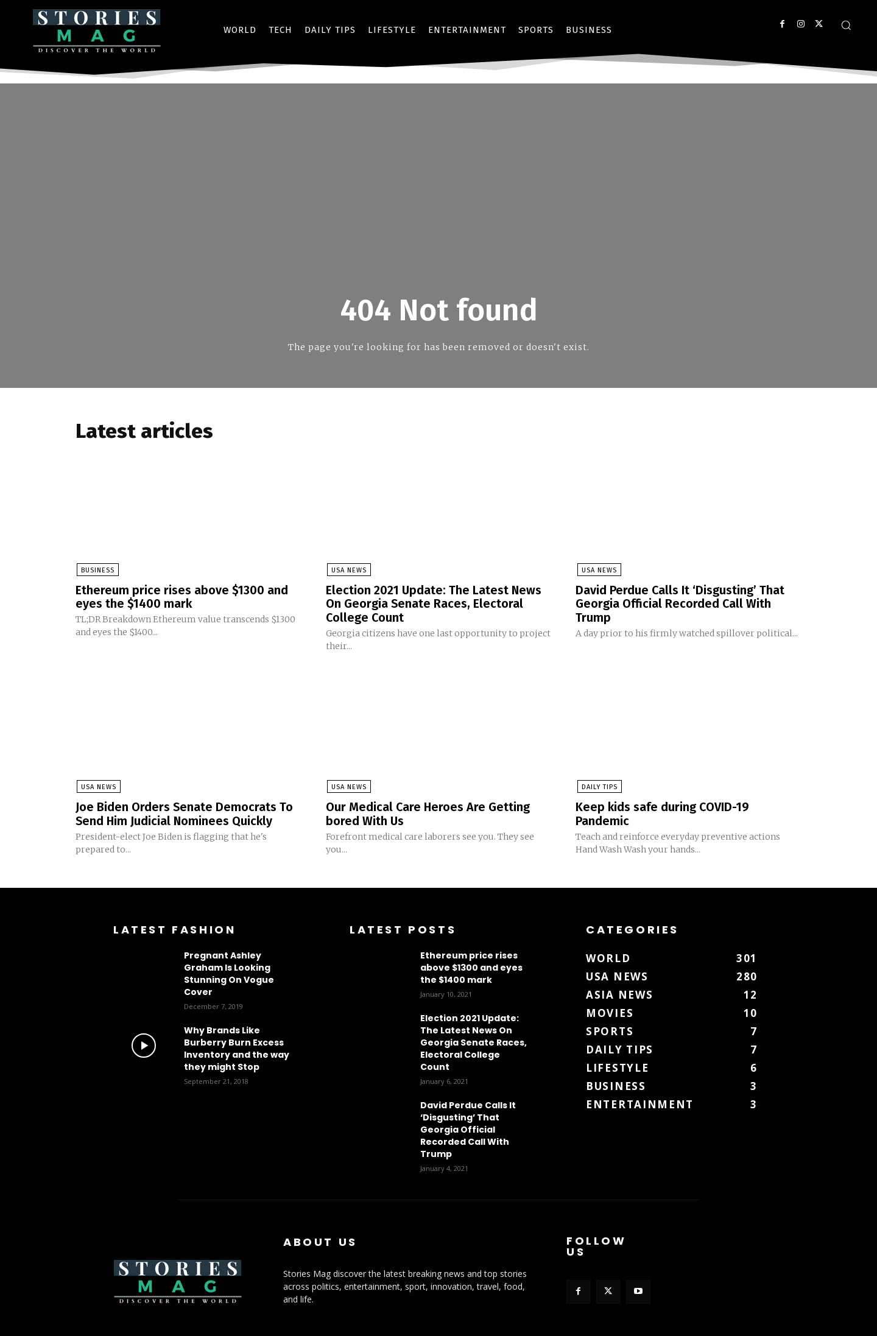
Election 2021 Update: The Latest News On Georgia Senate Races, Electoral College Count (434, 604)
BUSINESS (96, 571)
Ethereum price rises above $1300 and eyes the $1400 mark (182, 597)
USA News (347, 571)
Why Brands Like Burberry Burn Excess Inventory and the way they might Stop (236, 1046)
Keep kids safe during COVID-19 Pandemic (663, 813)
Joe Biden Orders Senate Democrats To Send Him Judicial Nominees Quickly (185, 813)
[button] (845, 25)
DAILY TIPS (598, 786)
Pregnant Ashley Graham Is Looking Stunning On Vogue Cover (229, 972)
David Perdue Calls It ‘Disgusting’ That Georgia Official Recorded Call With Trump (680, 604)
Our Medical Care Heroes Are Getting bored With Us (428, 813)
